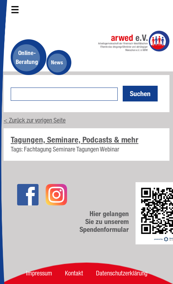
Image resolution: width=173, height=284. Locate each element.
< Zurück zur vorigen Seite (35, 120)
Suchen (140, 93)
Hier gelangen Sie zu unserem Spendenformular (104, 221)
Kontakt (74, 273)
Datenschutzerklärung (121, 273)
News (57, 62)
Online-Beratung (27, 57)
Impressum (39, 273)
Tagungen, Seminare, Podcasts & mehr (74, 140)
